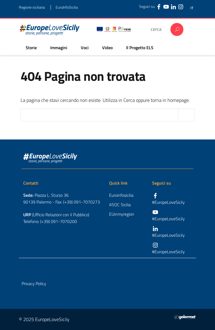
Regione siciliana (32, 7)
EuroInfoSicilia (67, 7)
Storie (31, 47)
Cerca (176, 29)
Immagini (58, 47)
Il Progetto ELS (139, 47)
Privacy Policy (34, 283)
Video (107, 47)
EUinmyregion (121, 214)
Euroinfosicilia (121, 195)
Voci (85, 47)
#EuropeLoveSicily (168, 202)
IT (191, 8)
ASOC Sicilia (120, 204)
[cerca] (158, 29)
